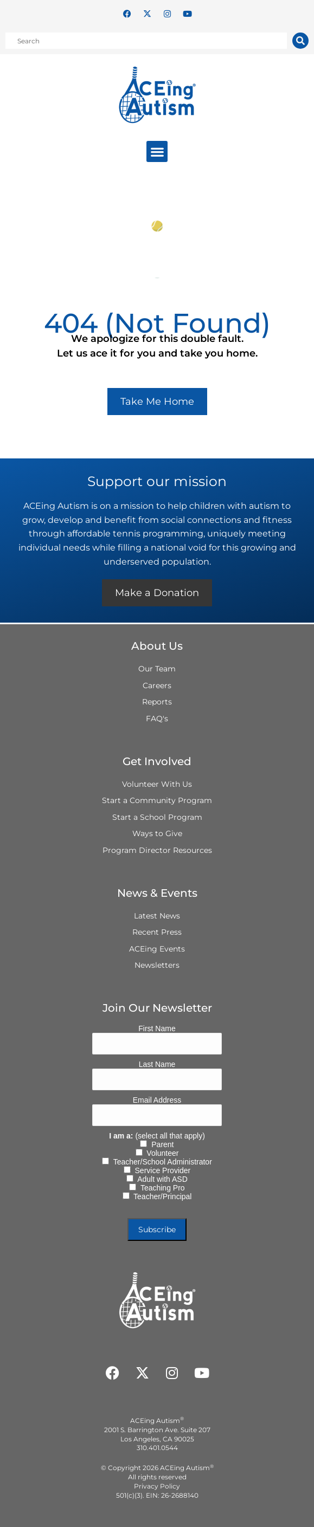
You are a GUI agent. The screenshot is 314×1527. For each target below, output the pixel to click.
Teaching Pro (160, 1187)
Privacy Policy (157, 1486)
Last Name (157, 1064)
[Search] (300, 41)
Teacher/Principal (161, 1196)
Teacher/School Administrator (160, 1161)
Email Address (157, 1100)
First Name (156, 1028)
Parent (160, 1144)
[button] (157, 151)
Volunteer (161, 1153)
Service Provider (160, 1170)
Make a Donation (157, 593)
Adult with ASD (160, 1179)
